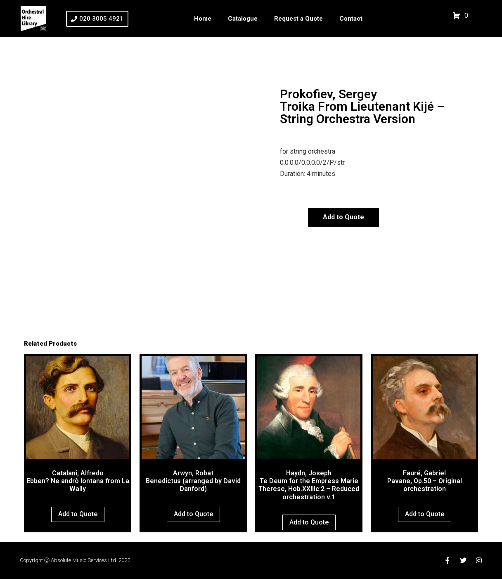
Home (202, 18)
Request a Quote (298, 18)
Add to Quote (343, 217)
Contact (350, 18)
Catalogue (243, 18)
